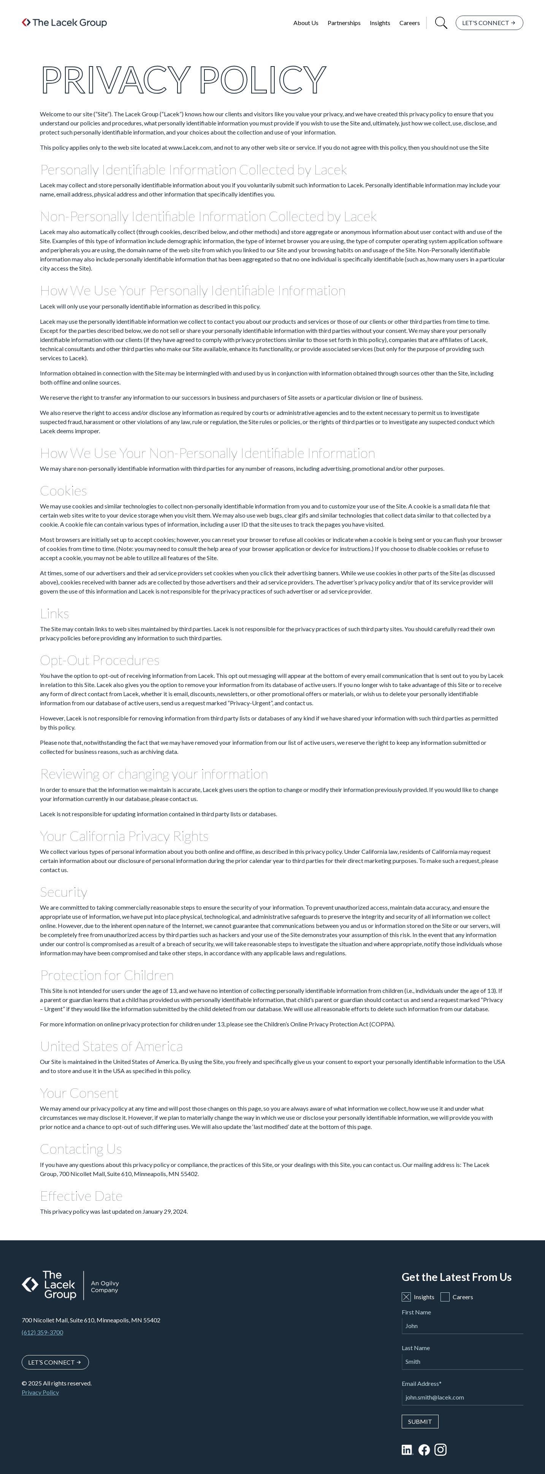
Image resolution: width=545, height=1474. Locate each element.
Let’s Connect (51, 1362)
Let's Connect (485, 22)
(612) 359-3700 (42, 1332)
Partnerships (344, 22)
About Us (305, 22)
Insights (380, 22)
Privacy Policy (40, 1392)
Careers (409, 22)
